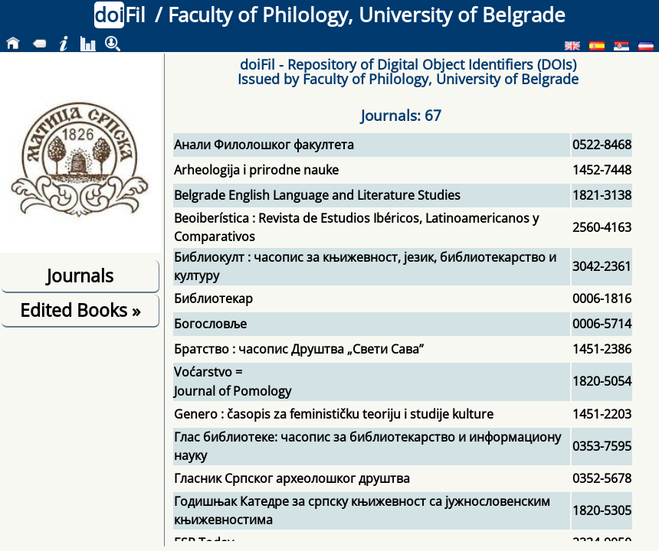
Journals (80, 275)
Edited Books (80, 310)
